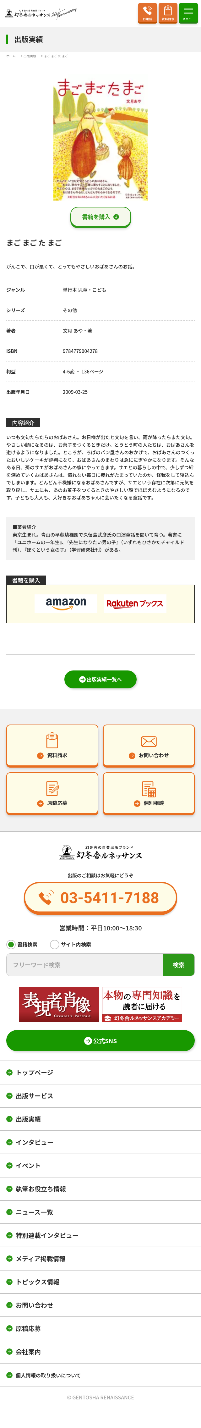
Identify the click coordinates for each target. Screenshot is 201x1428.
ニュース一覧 (34, 1211)
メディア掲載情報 (41, 1258)
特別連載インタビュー (47, 1235)
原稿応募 (28, 1328)
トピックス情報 (37, 1281)
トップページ (34, 1072)
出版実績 (28, 1118)
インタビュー (34, 1142)
